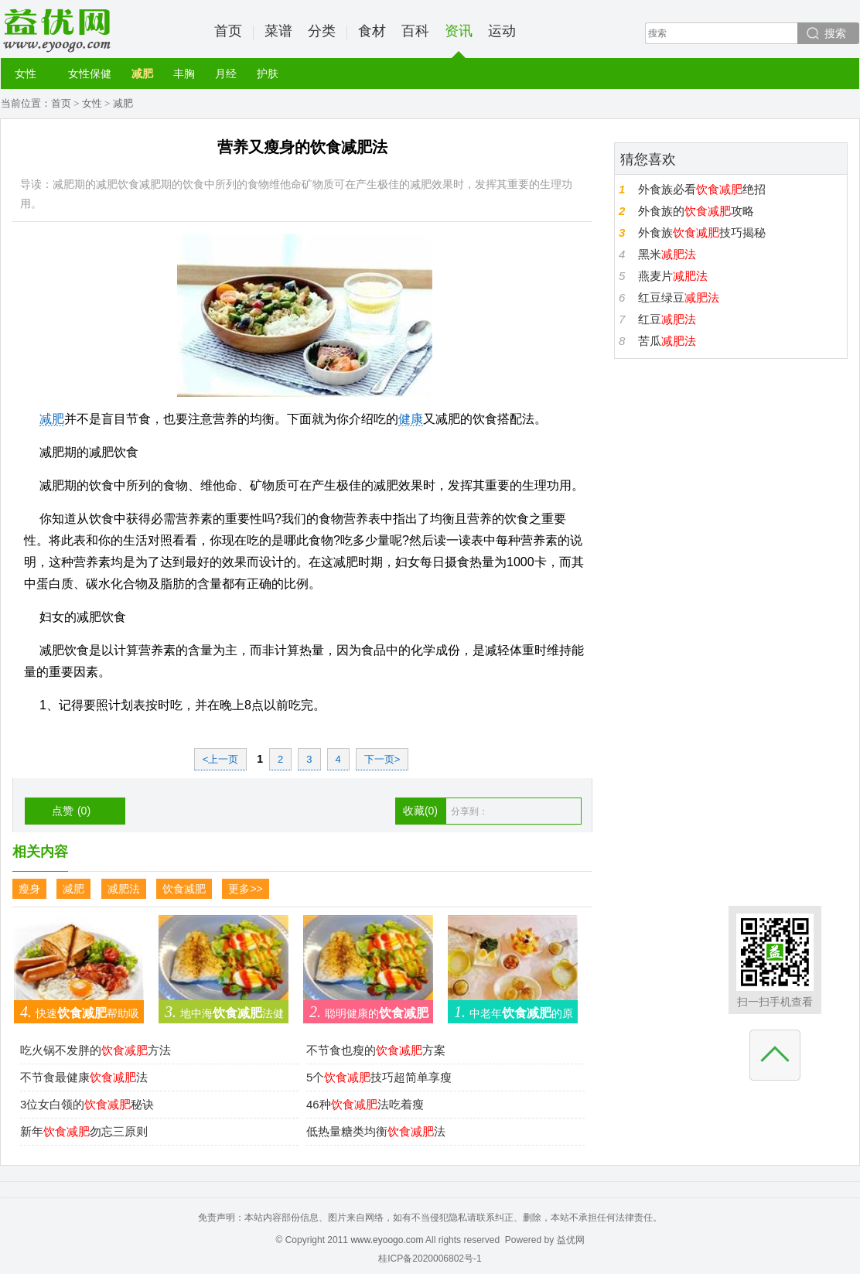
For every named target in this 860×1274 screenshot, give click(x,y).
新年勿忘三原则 (84, 1131)
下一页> (382, 759)
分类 (322, 31)
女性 (25, 73)
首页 (228, 31)
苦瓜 (667, 340)
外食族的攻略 (696, 210)
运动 (502, 31)
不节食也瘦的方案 (375, 1050)
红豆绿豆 (678, 297)
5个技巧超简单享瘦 (379, 1077)
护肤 (267, 73)
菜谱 (278, 31)
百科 (415, 31)
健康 (410, 418)
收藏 (420, 810)
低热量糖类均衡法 (375, 1131)
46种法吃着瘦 (365, 1104)
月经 (226, 73)
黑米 (667, 254)
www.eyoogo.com (386, 1240)
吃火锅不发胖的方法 (95, 1050)
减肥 (142, 73)
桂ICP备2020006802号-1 (429, 1258)
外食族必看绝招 (702, 189)
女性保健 (89, 73)
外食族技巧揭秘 (702, 232)
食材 (372, 31)
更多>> (245, 889)
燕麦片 (673, 275)
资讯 (459, 40)
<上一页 (221, 759)
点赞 (71, 810)
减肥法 (124, 889)
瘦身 (29, 889)
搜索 (835, 33)
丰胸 (184, 73)
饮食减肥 (184, 889)
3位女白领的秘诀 (87, 1104)
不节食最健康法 (84, 1077)
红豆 (667, 319)
